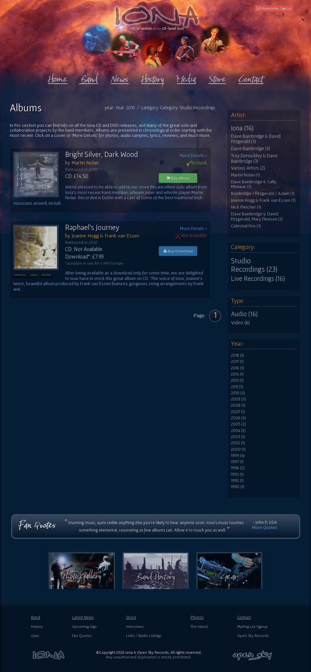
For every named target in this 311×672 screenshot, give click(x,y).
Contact (244, 617)
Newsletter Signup (274, 8)
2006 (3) (238, 418)
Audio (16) (244, 314)
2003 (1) (238, 437)
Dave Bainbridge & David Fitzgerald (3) (256, 139)
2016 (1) (237, 368)
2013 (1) (237, 380)
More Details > (193, 155)
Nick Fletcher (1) (246, 207)
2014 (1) (237, 374)
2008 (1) (238, 405)
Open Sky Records (253, 635)
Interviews (135, 626)
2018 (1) (237, 355)
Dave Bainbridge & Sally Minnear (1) (253, 184)
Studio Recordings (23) (254, 265)
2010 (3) (238, 393)
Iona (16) (242, 128)
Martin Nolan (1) (245, 175)
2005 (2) (238, 424)
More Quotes (264, 527)
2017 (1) (237, 361)
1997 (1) (237, 462)
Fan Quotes (81, 635)
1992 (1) (237, 480)
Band (35, 617)
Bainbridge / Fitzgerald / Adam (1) (262, 193)
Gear (35, 635)
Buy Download (178, 251)
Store (131, 617)
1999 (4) (238, 455)
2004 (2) (238, 430)
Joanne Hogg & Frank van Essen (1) (263, 200)
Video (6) (240, 322)
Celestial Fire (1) (246, 225)
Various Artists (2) (248, 168)
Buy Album (178, 178)
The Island (199, 626)
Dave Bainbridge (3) (250, 148)
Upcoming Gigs (84, 626)
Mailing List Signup (252, 626)
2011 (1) (237, 387)
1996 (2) (238, 468)
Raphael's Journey (92, 227)
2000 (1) (238, 449)
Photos (196, 617)
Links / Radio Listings (143, 635)
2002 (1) (238, 443)
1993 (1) (237, 474)
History (37, 626)
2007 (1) (238, 412)
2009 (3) (238, 399)
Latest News (83, 617)
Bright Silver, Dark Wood (101, 154)
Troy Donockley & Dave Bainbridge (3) (254, 158)
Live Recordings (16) (258, 278)
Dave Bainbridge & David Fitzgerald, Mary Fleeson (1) (256, 216)
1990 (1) (237, 487)
